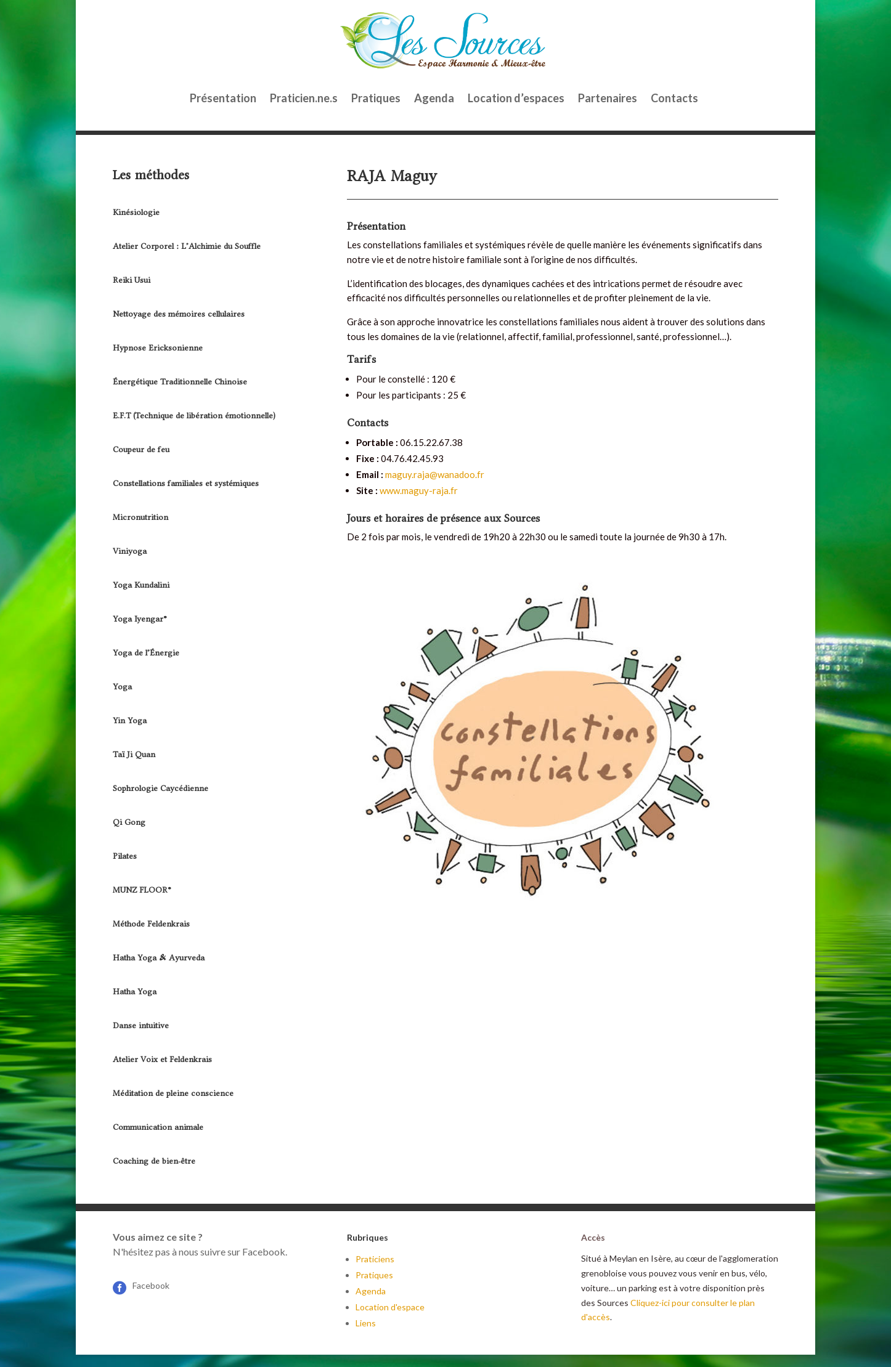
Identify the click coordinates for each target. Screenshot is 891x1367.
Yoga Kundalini (141, 584)
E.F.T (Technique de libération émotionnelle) (194, 415)
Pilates (125, 856)
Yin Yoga (130, 720)
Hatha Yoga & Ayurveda (159, 957)
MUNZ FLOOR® (142, 889)
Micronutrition (140, 517)
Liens (366, 1323)
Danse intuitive (141, 1025)
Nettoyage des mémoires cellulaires (179, 313)
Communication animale (158, 1127)
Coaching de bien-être (154, 1160)
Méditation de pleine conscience (173, 1093)
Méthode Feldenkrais (151, 923)
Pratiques (376, 98)
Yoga (122, 686)
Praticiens (375, 1259)
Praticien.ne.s (304, 98)
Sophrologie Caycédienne (160, 788)
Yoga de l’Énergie (146, 652)
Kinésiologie (136, 212)
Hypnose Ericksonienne (158, 347)
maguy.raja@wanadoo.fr (434, 474)
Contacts (674, 98)
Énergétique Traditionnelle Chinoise (180, 381)
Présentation (223, 98)
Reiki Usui (131, 280)
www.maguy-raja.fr (419, 490)
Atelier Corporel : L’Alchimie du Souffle (187, 246)
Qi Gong (129, 822)
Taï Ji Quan (134, 754)
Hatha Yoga (135, 991)
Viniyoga (130, 551)
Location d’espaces (516, 98)
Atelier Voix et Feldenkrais (162, 1059)
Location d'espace (390, 1307)
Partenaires (607, 98)
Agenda (434, 98)
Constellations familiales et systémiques (186, 483)
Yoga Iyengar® (140, 618)
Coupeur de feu (141, 449)
